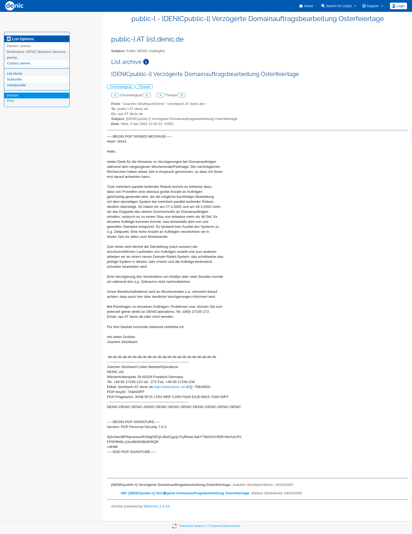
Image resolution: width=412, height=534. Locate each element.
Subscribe (14, 79)
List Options (20, 39)
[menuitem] (306, 6)
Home (306, 6)
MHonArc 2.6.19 (156, 506)
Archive (12, 95)
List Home (14, 73)
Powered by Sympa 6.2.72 (194, 525)
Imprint (216, 525)
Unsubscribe (16, 85)
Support (370, 6)
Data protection (231, 525)
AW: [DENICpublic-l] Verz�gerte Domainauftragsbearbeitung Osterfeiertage (185, 493)
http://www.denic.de (169, 387)
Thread (144, 87)
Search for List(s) (336, 6)
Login (398, 6)
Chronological (121, 87)
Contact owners (18, 63)
